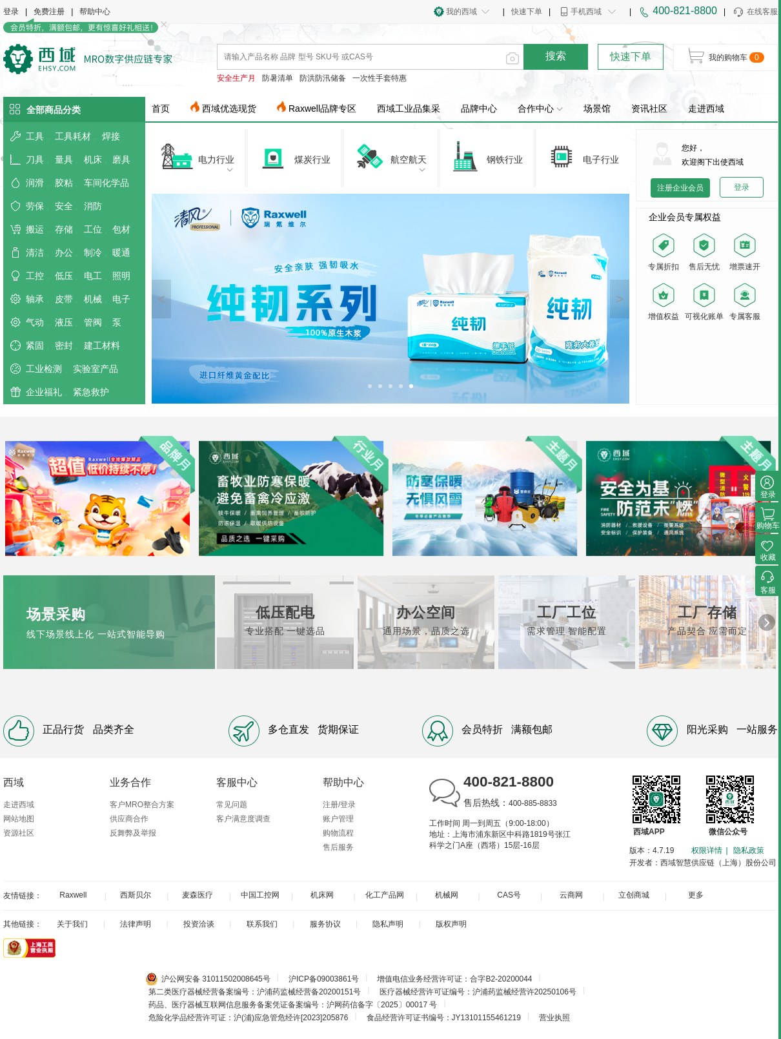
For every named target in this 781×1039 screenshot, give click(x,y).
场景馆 (597, 108)
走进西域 (706, 108)
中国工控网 (260, 895)
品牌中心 (479, 108)
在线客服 (755, 12)
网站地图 (18, 818)
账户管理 (338, 818)
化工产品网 (384, 895)
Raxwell (72, 895)
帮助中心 (94, 11)
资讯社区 (649, 108)
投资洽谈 (198, 924)
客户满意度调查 (243, 818)
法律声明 (135, 924)
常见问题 (231, 804)
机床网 (322, 895)
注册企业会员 (680, 187)
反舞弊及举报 (133, 833)
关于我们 (72, 924)
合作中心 (540, 108)
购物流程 (338, 833)
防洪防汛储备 (322, 78)
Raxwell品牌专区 (322, 108)
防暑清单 (277, 78)
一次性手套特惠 (379, 78)
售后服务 (338, 847)
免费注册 (49, 11)
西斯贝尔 (135, 895)
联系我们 (262, 924)
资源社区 (18, 833)
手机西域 (586, 11)
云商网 (571, 895)
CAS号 (509, 895)
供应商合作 (129, 818)
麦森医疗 (197, 895)
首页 (161, 108)
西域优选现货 (229, 108)
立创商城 (633, 895)
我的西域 (461, 11)
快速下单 (526, 11)
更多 (696, 895)
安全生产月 (236, 78)
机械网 (446, 895)
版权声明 (451, 924)
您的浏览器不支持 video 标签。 (707, 362)
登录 (11, 11)
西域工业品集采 (408, 108)
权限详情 (706, 850)
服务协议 (325, 924)
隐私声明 (387, 924)
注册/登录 (339, 804)
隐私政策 (748, 850)
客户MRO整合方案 (142, 804)
